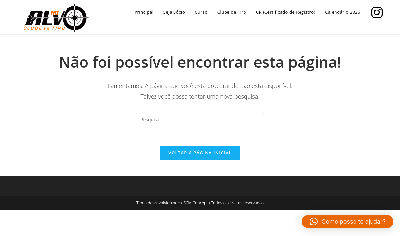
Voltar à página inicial (199, 153)
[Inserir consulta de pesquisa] (200, 119)
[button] (347, 221)
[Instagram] (375, 11)
